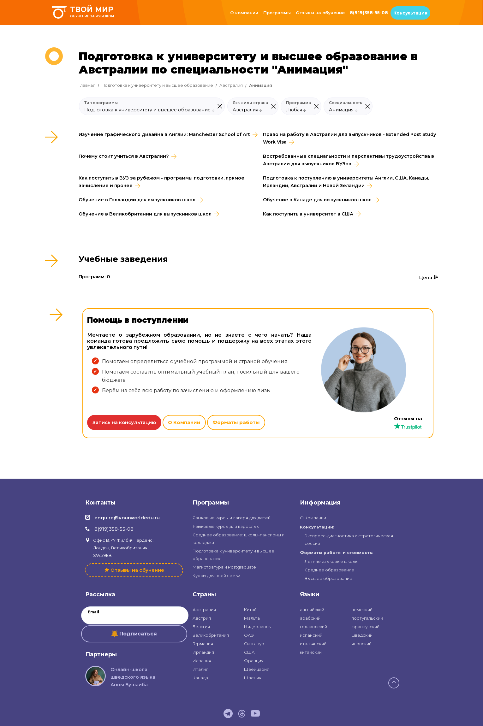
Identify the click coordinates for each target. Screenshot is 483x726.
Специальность (345, 103)
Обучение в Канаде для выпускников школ (317, 200)
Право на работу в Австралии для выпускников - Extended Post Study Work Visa (349, 138)
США (249, 652)
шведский (362, 635)
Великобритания (211, 635)
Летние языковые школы (331, 561)
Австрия (202, 618)
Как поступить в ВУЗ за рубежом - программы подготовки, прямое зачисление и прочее (161, 181)
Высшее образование (328, 578)
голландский (313, 626)
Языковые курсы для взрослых (226, 526)
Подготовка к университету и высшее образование (157, 85)
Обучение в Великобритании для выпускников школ (145, 214)
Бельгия (201, 626)
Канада (200, 677)
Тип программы (101, 103)
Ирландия (203, 652)
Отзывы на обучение (320, 12)
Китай (250, 609)
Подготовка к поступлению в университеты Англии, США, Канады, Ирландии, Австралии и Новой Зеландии (346, 181)
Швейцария (256, 669)
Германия (203, 643)
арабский (310, 618)
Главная (87, 85)
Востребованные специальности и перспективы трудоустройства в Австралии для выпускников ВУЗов (348, 160)
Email (93, 612)
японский (361, 643)
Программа (298, 103)
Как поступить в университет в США (308, 214)
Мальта (252, 618)
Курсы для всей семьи (216, 575)
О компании (244, 12)
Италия (200, 669)
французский (365, 626)
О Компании (184, 422)
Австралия (231, 85)
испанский (311, 635)
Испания (202, 660)
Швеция (252, 677)
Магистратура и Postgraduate (224, 567)
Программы (277, 12)
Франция (254, 660)
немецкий (362, 609)
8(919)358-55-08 (369, 12)
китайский (311, 652)
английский (312, 609)
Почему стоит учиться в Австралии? (124, 156)
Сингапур (254, 643)
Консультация (410, 12)
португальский (367, 618)
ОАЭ (249, 635)
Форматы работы (236, 422)
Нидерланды (257, 626)
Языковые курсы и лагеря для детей (232, 517)
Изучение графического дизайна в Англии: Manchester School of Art (164, 134)
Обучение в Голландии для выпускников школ (137, 200)
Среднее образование (329, 569)
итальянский (313, 643)
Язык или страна (250, 103)
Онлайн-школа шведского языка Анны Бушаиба (132, 677)
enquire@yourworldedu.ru (127, 518)
